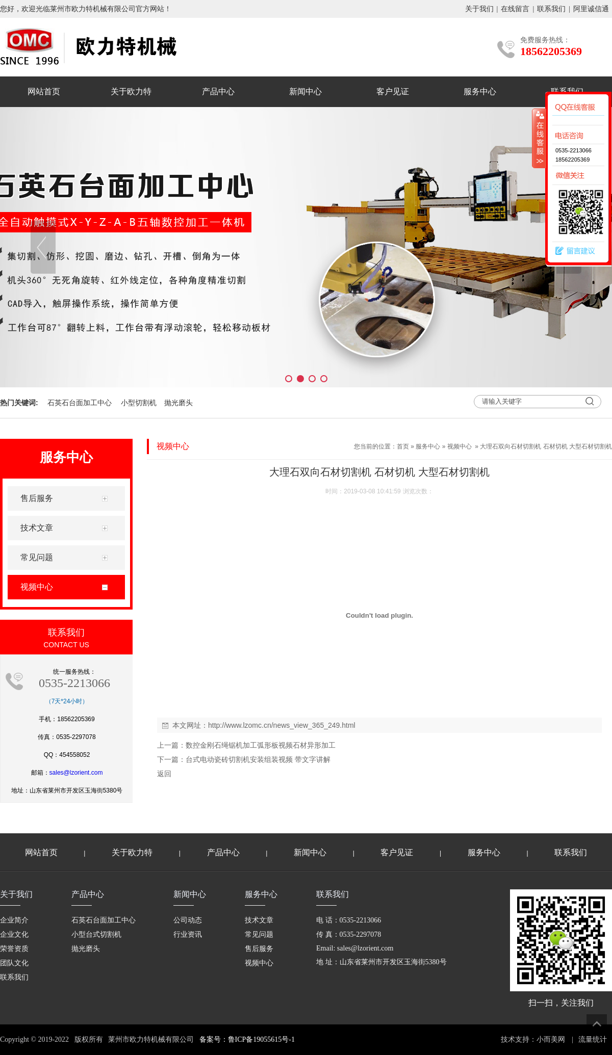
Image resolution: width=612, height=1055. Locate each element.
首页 (403, 446)
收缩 (539, 138)
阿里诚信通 (591, 9)
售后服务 (259, 949)
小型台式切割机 (96, 934)
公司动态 (187, 920)
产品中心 (218, 91)
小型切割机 (139, 403)
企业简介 (14, 920)
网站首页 (44, 91)
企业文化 (14, 934)
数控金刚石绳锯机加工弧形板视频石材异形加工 (261, 745)
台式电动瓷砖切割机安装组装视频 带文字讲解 (258, 759)
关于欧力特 (131, 91)
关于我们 (479, 9)
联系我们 (551, 9)
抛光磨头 (178, 403)
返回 (164, 774)
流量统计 (592, 1039)
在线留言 (515, 9)
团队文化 (14, 963)
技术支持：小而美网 (533, 1039)
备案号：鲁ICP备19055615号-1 (247, 1039)
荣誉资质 (14, 949)
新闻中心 (305, 91)
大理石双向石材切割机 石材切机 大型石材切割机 (546, 446)
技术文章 (259, 920)
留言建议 (572, 251)
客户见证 (392, 91)
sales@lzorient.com (76, 772)
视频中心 (459, 446)
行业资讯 (187, 934)
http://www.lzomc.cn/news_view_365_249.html (281, 725)
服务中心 (480, 91)
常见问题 (259, 934)
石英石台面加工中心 (79, 403)
